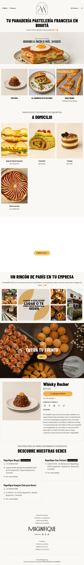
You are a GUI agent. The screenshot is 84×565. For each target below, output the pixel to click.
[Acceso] (75, 8)
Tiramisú (69, 161)
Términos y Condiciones (42, 518)
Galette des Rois (14, 205)
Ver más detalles (49, 398)
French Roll (42, 161)
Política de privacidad (42, 523)
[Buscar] (12, 8)
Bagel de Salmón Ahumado (14, 161)
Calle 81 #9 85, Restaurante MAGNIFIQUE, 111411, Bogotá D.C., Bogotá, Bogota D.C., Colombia (20, 470)
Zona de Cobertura (42, 515)
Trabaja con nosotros (42, 549)
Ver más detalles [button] (11, 477)
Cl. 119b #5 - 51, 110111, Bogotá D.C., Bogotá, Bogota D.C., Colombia (20, 494)
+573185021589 (11, 464)
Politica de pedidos (42, 520)
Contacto (42, 541)
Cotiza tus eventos (42, 544)
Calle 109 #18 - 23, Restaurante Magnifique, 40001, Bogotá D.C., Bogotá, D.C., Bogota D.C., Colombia (62, 466)
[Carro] (81, 8)
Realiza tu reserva (42, 546)
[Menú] (4, 8)
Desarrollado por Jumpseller (51, 561)
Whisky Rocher (56, 384)
